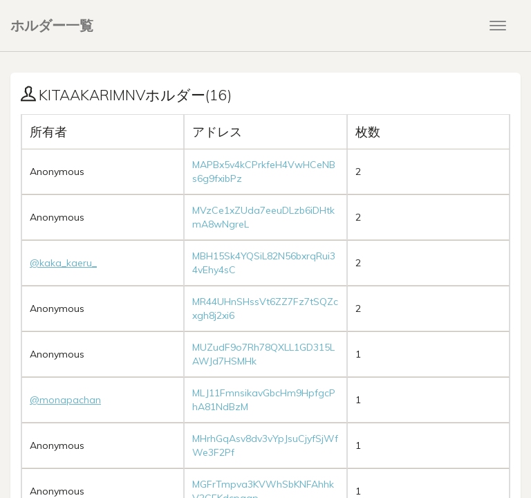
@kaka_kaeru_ (63, 263)
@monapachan (65, 400)
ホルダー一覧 (51, 25)
